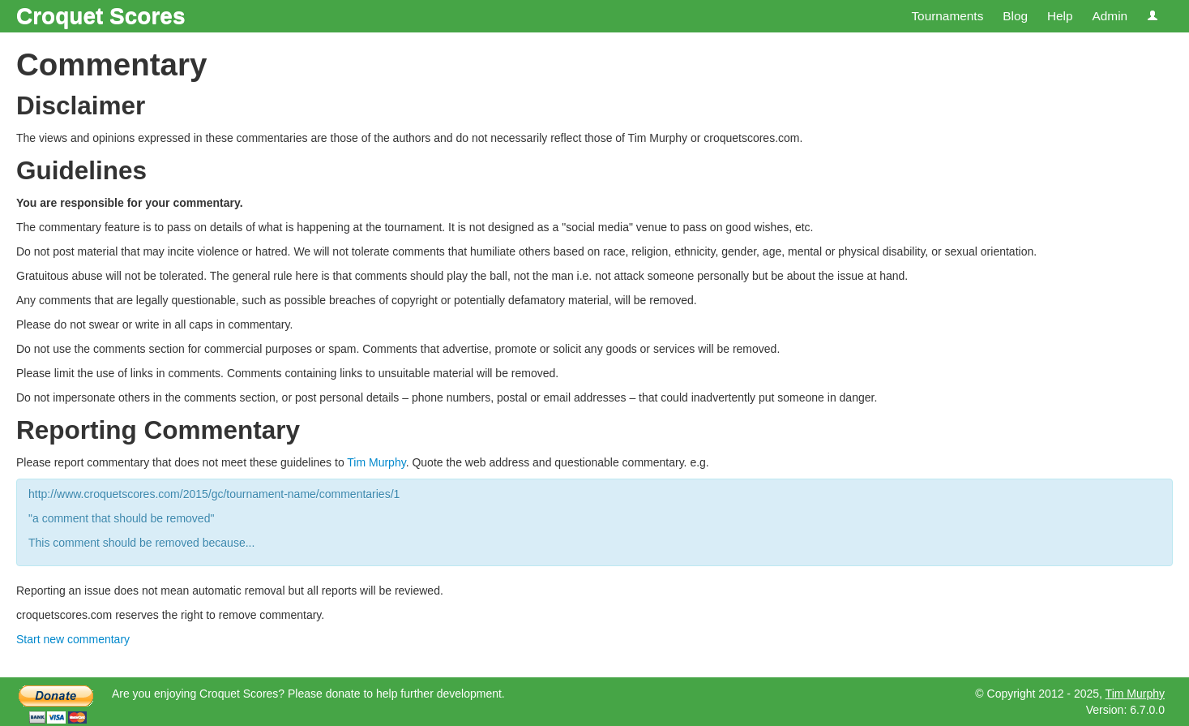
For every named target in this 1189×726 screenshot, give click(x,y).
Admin (1109, 16)
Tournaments (947, 16)
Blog (1015, 16)
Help (1060, 16)
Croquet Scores (101, 15)
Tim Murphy (376, 462)
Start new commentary (73, 639)
